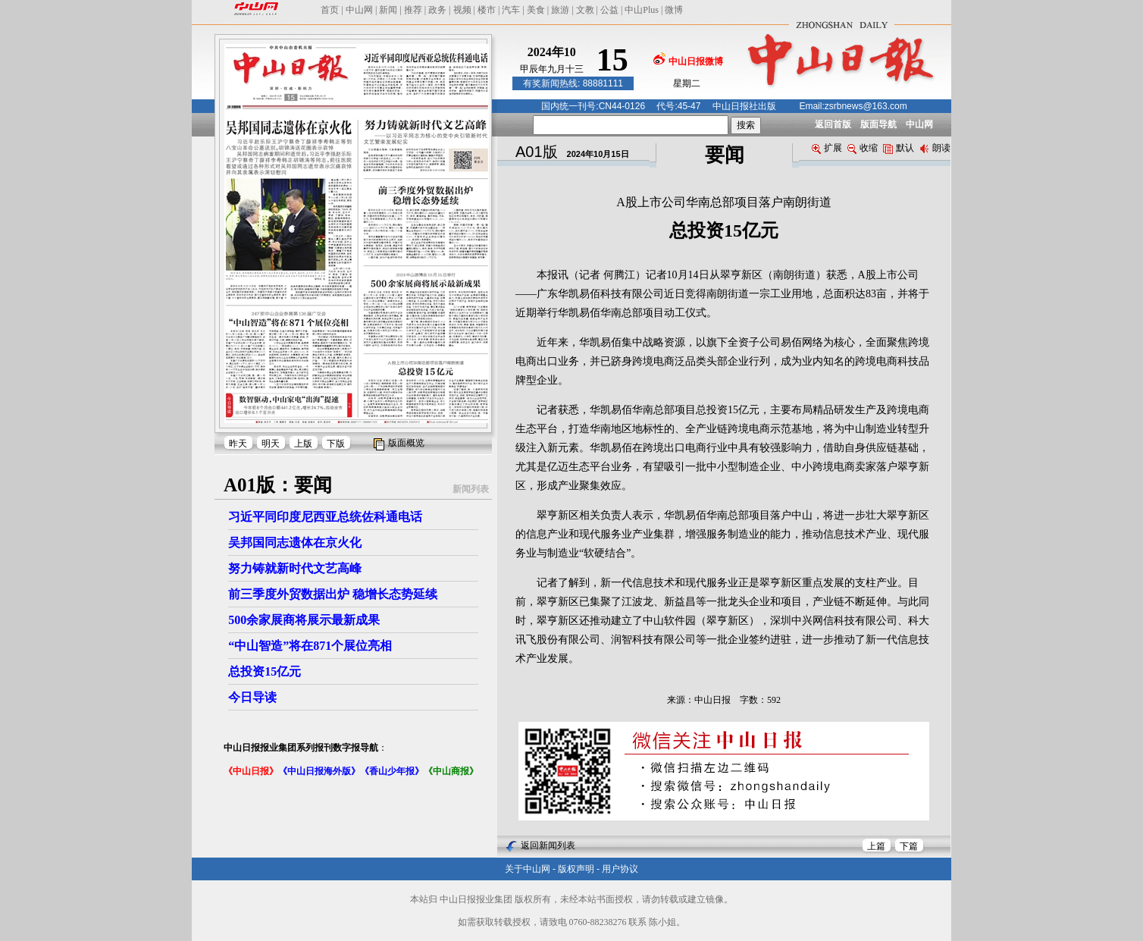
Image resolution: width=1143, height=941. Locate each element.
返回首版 (833, 124)
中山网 (359, 10)
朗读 (934, 148)
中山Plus (642, 10)
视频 (462, 10)
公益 (609, 10)
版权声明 (576, 869)
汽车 (511, 10)
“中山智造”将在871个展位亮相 (310, 645)
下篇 (909, 846)
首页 (330, 10)
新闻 (388, 10)
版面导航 (878, 124)
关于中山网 (527, 869)
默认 (898, 148)
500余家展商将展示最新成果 (304, 619)
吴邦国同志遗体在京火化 (295, 542)
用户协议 (620, 869)
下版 (336, 443)
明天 (270, 443)
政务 (437, 10)
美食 (536, 10)
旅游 (560, 10)
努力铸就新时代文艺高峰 (295, 568)
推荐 (413, 10)
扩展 (827, 148)
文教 (585, 10)
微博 (674, 10)
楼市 (487, 10)
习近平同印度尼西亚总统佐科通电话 (325, 516)
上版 (303, 443)
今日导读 (252, 697)
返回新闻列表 (548, 845)
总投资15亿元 (264, 671)
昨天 (238, 443)
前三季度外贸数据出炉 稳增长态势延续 (332, 594)
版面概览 (406, 443)
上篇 (876, 846)
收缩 (862, 148)
